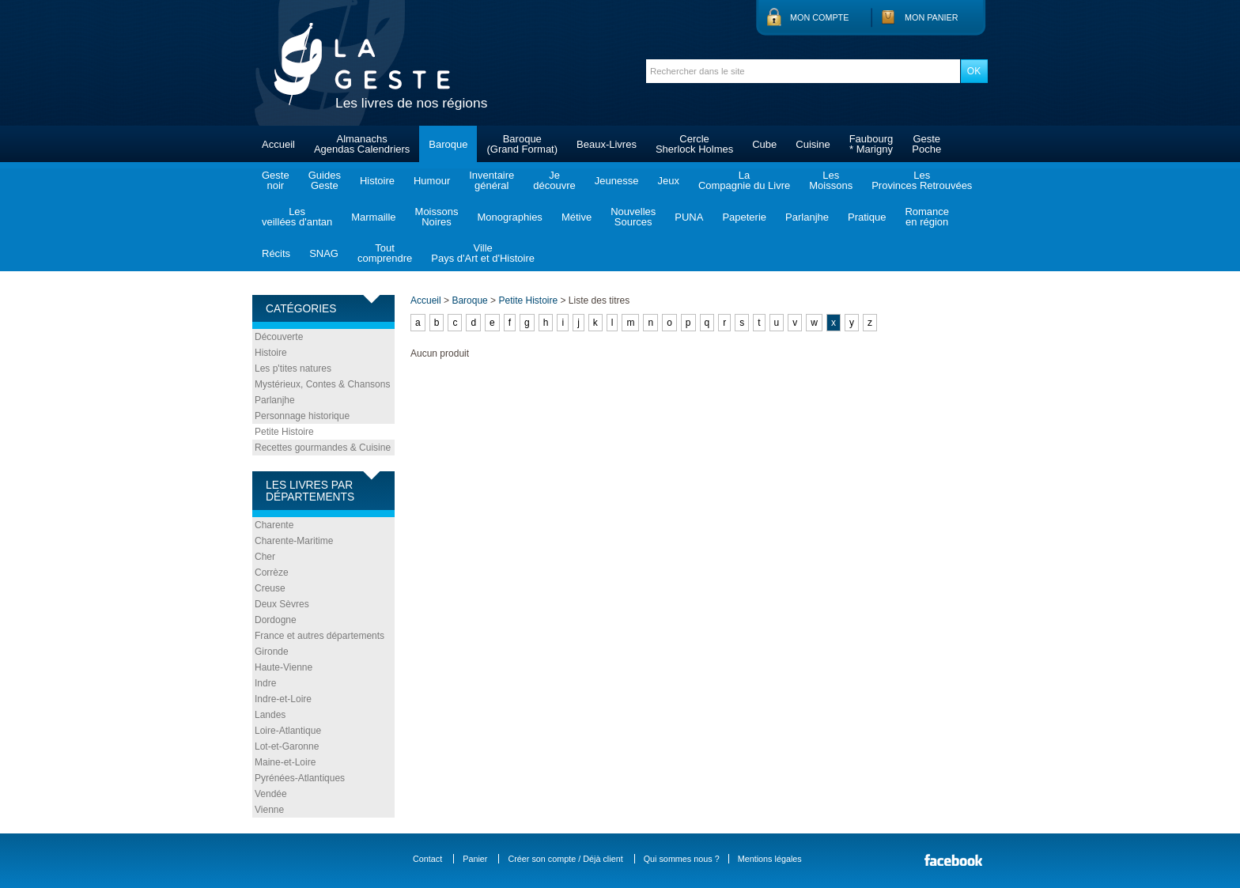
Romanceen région (927, 217)
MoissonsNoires (437, 217)
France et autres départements (319, 635)
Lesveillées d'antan (297, 217)
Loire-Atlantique (288, 730)
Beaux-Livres (607, 144)
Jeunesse (617, 181)
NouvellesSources (633, 217)
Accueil (278, 144)
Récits (276, 253)
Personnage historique (302, 415)
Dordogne (276, 619)
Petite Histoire (284, 431)
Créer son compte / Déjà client (565, 858)
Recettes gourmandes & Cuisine (323, 447)
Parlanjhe (807, 217)
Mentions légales (770, 858)
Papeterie (744, 217)
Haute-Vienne (283, 667)
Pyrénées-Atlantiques (300, 778)
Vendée (271, 793)
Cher (265, 556)
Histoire (377, 181)
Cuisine (813, 144)
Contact (427, 858)
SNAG (323, 253)
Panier (475, 858)
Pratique (867, 217)
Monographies (509, 217)
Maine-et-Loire (285, 762)
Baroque (448, 144)
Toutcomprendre (384, 253)
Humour (432, 181)
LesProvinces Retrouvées (921, 180)
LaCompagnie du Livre (744, 180)
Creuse (270, 588)
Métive (576, 217)
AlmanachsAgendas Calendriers (362, 144)
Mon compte (819, 17)
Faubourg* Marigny (871, 144)
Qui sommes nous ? (682, 858)
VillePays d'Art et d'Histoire (483, 253)
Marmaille (373, 217)
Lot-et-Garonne (287, 746)
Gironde (272, 651)
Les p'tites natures (293, 368)
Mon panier (931, 17)
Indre (265, 683)
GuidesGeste (324, 180)
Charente (274, 525)
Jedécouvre (554, 180)
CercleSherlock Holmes (694, 144)
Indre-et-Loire (283, 699)
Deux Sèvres (282, 604)
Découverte (279, 336)
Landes (270, 714)
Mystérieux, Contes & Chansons (322, 384)
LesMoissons (830, 180)
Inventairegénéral (491, 180)
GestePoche (926, 144)
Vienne (269, 809)
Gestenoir (275, 180)
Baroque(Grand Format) (522, 144)
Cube (764, 144)
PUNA (689, 217)
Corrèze (272, 572)
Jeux (668, 181)
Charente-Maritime (294, 540)
